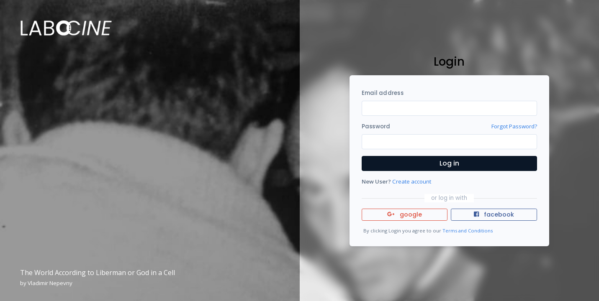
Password (376, 126)
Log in (449, 163)
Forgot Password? (514, 126)
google (404, 214)
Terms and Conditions (467, 230)
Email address (383, 93)
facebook (494, 214)
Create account (411, 181)
